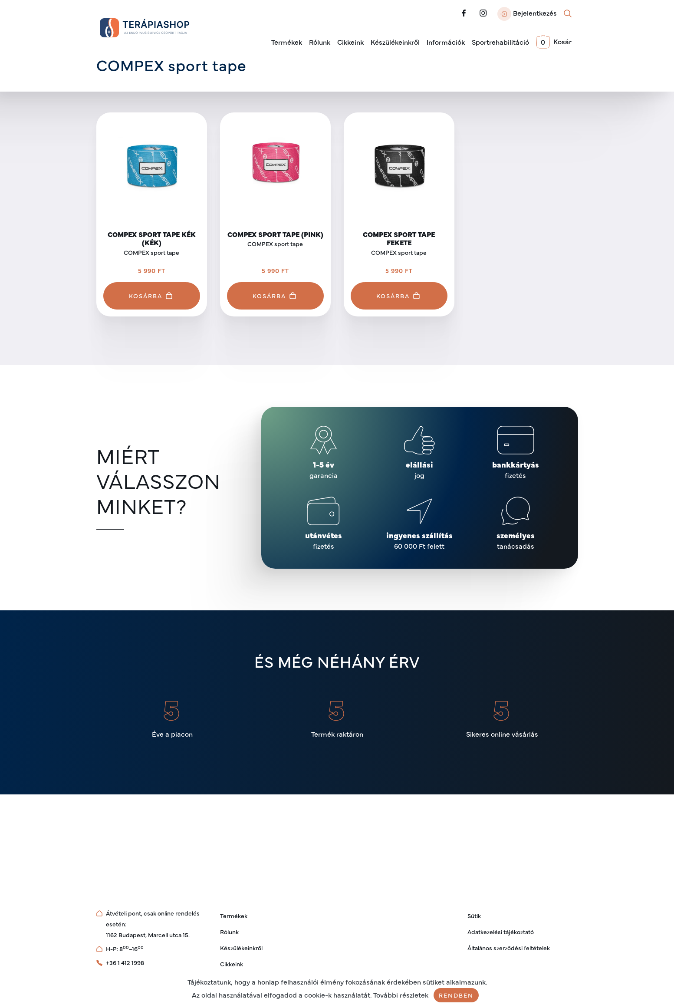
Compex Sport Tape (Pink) (275, 234)
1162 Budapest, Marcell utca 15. (148, 934)
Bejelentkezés (527, 14)
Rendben (456, 995)
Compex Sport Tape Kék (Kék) (152, 238)
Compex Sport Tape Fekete (399, 238)
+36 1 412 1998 (125, 962)
